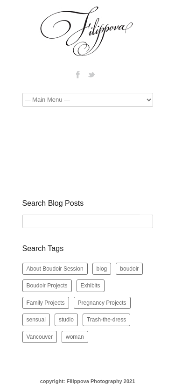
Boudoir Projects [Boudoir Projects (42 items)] (47, 285)
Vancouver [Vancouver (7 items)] (40, 337)
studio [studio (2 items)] (66, 319)
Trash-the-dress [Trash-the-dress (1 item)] (106, 319)
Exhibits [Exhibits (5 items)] (90, 285)
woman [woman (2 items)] (75, 337)
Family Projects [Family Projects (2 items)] (46, 303)
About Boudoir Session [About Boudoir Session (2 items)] (55, 268)
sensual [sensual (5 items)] (36, 319)
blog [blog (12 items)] (102, 268)
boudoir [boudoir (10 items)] (129, 268)
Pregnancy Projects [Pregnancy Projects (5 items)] (102, 303)
